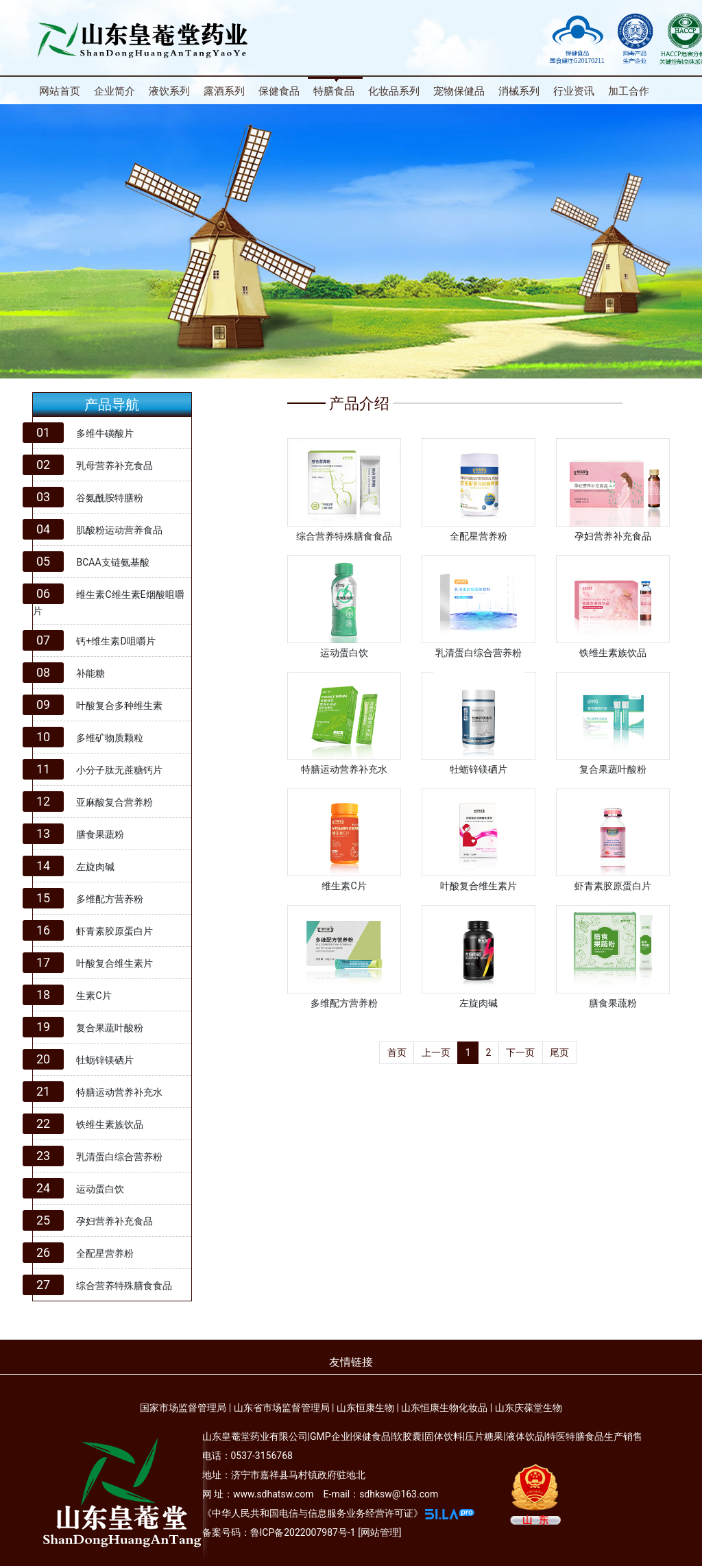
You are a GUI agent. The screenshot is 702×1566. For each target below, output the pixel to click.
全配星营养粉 (105, 1253)
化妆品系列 (394, 91)
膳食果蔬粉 (100, 834)
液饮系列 (169, 91)
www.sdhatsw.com (273, 1494)
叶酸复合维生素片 (114, 963)
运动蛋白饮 (100, 1188)
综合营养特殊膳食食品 (124, 1285)
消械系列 (519, 91)
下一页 (520, 1052)
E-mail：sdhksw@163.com (381, 1494)
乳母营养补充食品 (114, 465)
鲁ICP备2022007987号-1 (303, 1532)
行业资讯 (573, 91)
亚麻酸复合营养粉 (114, 802)
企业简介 (114, 91)
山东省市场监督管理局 (282, 1407)
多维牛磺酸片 (105, 433)
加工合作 (628, 91)
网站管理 (380, 1532)
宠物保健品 (459, 91)
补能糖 (90, 673)
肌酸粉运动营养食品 (119, 530)
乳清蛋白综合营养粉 (119, 1156)
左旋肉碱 (95, 866)
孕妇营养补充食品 (114, 1221)
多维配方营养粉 (109, 898)
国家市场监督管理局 (183, 1407)
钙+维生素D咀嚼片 (115, 641)
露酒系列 (224, 91)
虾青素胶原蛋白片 (114, 931)
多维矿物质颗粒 (109, 737)
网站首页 (59, 91)
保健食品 (279, 91)
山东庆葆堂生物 (528, 1407)
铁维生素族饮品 (109, 1124)
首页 (397, 1052)
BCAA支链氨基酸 (112, 562)
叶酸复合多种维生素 (119, 705)
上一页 (436, 1052)
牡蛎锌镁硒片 (105, 1060)
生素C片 (93, 995)
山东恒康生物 (365, 1407)
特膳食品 (333, 91)
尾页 (559, 1052)
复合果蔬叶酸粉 (109, 1027)
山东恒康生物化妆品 (444, 1407)
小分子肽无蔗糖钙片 (119, 769)
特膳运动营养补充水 (119, 1092)
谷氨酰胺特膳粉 (109, 497)
